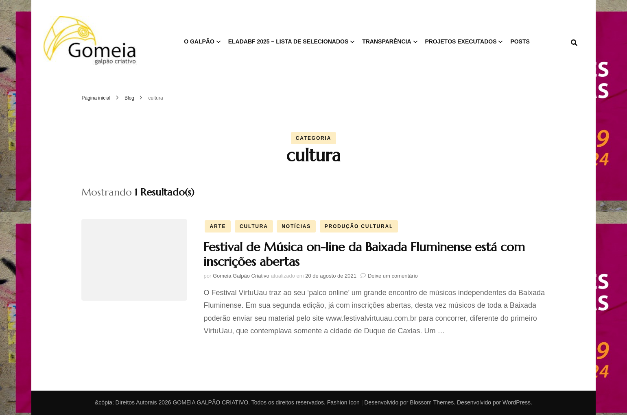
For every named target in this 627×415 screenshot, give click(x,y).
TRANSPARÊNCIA (386, 41)
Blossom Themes (432, 402)
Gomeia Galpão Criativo (241, 276)
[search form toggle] (574, 42)
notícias (296, 226)
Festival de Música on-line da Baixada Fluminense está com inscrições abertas (364, 254)
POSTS (519, 41)
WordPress (516, 402)
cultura (254, 226)
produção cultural (359, 226)
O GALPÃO (199, 41)
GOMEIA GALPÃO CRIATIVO (210, 402)
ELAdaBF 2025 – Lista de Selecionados (288, 41)
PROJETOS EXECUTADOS (460, 41)
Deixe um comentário (393, 276)
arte (218, 226)
